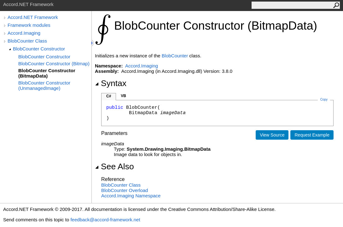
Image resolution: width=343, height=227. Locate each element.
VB (123, 96)
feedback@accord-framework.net (105, 219)
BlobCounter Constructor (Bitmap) (54, 63)
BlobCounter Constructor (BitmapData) (46, 73)
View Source (272, 134)
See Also (114, 166)
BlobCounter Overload (124, 190)
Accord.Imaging (24, 33)
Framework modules (29, 25)
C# (108, 96)
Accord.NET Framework (33, 17)
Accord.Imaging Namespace (130, 195)
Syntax (110, 83)
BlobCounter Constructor (39, 48)
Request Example (311, 134)
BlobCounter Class (27, 41)
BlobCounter (175, 55)
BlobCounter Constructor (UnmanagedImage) (44, 85)
